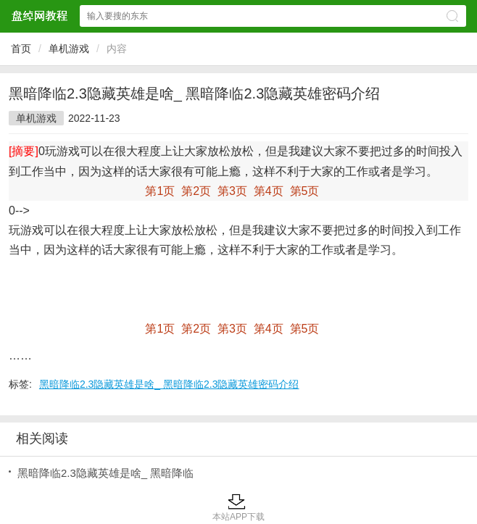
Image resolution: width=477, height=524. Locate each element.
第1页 (160, 191)
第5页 (305, 191)
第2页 (196, 191)
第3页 (232, 191)
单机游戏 (69, 48)
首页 (21, 48)
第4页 (268, 191)
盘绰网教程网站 (39, 15)
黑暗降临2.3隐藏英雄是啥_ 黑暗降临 (105, 473)
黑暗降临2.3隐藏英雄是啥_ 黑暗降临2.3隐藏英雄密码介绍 (169, 384)
